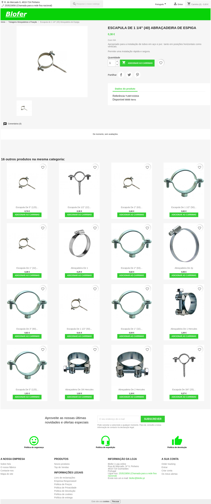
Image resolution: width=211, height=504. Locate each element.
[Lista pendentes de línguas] (161, 4)
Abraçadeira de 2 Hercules (131, 389)
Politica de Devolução (64, 491)
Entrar (164, 467)
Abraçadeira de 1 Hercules (184, 329)
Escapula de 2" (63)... (131, 207)
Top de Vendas (61, 467)
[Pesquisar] (86, 4)
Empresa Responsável (65, 481)
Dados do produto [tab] (125, 88)
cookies (106, 501)
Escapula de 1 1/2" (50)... (184, 207)
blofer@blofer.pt (137, 478)
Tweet (129, 75)
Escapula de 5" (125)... (27, 207)
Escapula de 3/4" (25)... (183, 389)
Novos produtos (62, 464)
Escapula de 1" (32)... (27, 268)
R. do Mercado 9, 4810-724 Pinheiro (22, 2)
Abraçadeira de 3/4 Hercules (79, 389)
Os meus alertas (169, 474)
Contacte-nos (7, 470)
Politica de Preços (63, 484)
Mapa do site (6, 474)
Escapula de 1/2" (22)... (79, 207)
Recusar (115, 501)
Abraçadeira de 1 (79, 268)
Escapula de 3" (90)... (27, 329)
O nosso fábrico (8, 467)
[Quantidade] (111, 63)
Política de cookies (63, 494)
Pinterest (137, 75)
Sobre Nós (5, 464)
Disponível (118, 99)
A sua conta (170, 459)
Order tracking (168, 464)
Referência (119, 96)
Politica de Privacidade (65, 487)
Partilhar (121, 75)
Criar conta (166, 470)
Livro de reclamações (64, 477)
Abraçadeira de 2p (184, 268)
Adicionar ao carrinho (137, 63)
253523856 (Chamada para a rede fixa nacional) (28, 5)
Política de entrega (63, 497)
